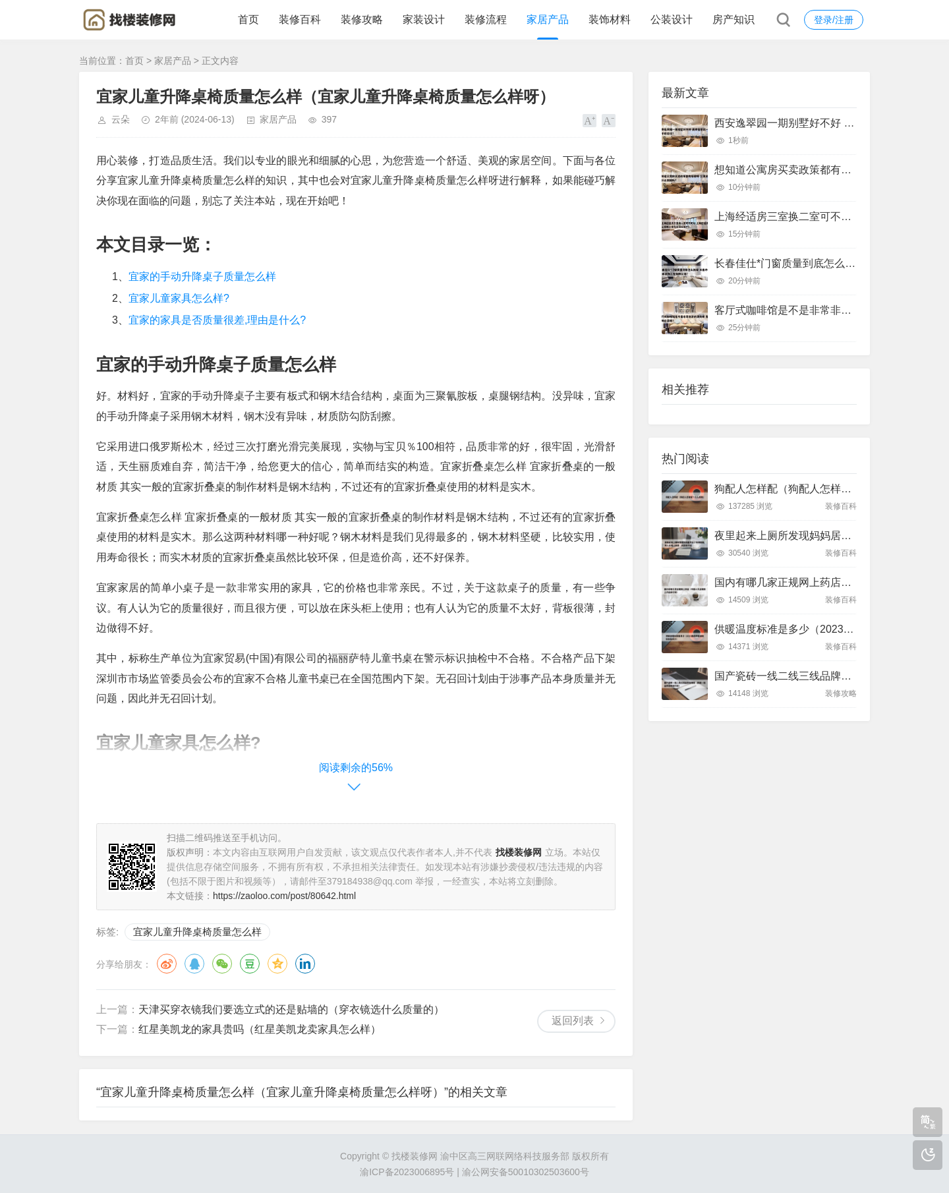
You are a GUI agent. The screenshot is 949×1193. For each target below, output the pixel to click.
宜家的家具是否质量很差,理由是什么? (217, 320)
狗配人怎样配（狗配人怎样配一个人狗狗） (814, 488)
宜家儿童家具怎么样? (179, 298)
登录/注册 (833, 20)
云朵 (120, 119)
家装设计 (424, 19)
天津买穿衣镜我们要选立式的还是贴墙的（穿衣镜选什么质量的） (291, 1009)
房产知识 (733, 19)
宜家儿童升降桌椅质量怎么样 (197, 931)
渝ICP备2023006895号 (407, 1172)
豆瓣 (250, 964)
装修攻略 (362, 19)
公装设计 (671, 19)
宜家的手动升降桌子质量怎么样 (202, 276)
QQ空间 (277, 964)
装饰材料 (610, 19)
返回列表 (573, 1020)
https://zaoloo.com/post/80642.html (284, 895)
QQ (194, 964)
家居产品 (548, 19)
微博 (167, 964)
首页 (248, 19)
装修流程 (486, 19)
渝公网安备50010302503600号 (525, 1172)
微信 (222, 964)
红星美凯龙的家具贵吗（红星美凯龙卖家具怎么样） (259, 1029)
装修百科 (300, 19)
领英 (305, 964)
